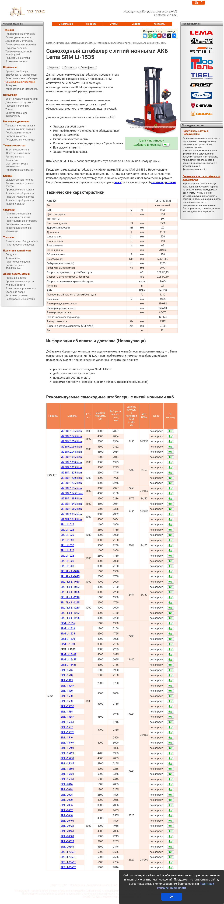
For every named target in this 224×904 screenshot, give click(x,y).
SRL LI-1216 (67, 550)
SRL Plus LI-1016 (70, 571)
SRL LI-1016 (67, 524)
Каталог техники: (13, 23)
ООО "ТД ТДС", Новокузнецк (101, 896)
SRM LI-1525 (68, 633)
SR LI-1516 (67, 670)
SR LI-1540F (67, 742)
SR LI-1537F (67, 732)
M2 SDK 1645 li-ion (71, 436)
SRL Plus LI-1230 (70, 607)
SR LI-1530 (67, 690)
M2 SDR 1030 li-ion (71, 462)
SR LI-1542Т (67, 753)
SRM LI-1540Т (68, 654)
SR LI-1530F (67, 696)
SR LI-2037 (67, 810)
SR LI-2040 (67, 815)
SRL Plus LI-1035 (70, 592)
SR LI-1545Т (67, 758)
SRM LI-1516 (68, 623)
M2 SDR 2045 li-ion (71, 519)
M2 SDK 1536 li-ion (71, 431)
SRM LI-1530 (68, 638)
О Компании (66, 23)
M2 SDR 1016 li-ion (71, 457)
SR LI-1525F (67, 685)
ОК (171, 896)
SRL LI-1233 (67, 566)
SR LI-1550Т (67, 768)
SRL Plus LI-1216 (70, 597)
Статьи (114, 23)
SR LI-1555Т (67, 779)
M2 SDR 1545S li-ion (72, 493)
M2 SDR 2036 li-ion (71, 514)
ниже (117, 182)
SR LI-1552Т (67, 773)
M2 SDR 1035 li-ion (71, 467)
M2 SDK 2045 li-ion (71, 451)
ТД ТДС (23, 11)
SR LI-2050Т (67, 836)
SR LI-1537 (67, 727)
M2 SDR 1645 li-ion (71, 503)
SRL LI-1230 (67, 561)
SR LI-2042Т (67, 825)
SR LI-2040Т (67, 820)
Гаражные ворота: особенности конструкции (201, 178)
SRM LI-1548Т (68, 664)
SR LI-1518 (67, 675)
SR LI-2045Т (67, 831)
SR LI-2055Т (67, 846)
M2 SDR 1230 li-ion (71, 477)
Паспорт (69, 67)
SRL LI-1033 (67, 540)
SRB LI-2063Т (68, 857)
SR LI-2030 (67, 799)
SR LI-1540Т (67, 748)
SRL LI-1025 (67, 529)
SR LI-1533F (67, 706)
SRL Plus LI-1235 (70, 618)
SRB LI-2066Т (68, 862)
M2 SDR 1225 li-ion (71, 472)
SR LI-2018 (67, 789)
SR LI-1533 (67, 701)
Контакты (160, 23)
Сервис (136, 23)
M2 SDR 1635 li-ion (71, 498)
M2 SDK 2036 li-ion (71, 446)
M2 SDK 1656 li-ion (71, 441)
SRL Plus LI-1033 (70, 587)
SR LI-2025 (67, 794)
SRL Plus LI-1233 (70, 612)
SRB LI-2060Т (68, 852)
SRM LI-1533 (68, 644)
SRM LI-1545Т (68, 659)
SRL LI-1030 (67, 534)
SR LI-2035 (67, 805)
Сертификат (88, 67)
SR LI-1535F (67, 716)
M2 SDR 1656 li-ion (71, 509)
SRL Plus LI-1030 (70, 581)
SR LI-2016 (67, 784)
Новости (91, 23)
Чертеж (53, 67)
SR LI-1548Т (67, 763)
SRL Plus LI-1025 (70, 576)
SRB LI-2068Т (68, 867)
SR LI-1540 (67, 737)
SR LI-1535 (67, 711)
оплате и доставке (163, 182)
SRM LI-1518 (68, 628)
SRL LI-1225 (67, 555)
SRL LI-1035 (67, 545)
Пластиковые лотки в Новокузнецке (195, 133)
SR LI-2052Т (67, 841)
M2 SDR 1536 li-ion (71, 488)
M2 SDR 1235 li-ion (71, 483)
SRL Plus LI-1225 (70, 602)
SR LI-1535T (67, 722)
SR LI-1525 (67, 680)
